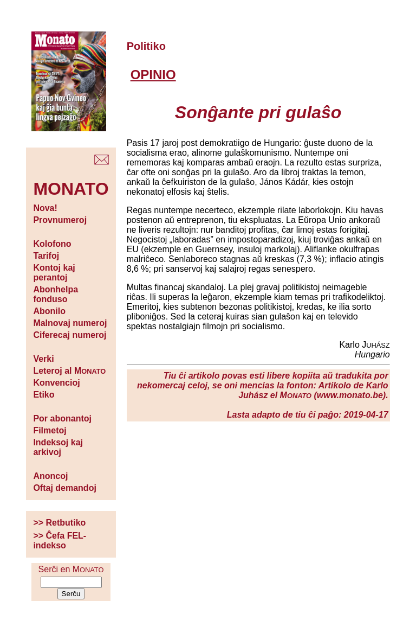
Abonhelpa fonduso (55, 294)
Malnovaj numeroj (70, 323)
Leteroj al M (69, 370)
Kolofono (52, 243)
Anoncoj (50, 476)
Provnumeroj (60, 220)
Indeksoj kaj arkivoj (58, 447)
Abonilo (49, 311)
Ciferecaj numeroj (69, 335)
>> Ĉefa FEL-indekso (59, 540)
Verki (43, 358)
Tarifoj (46, 255)
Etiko (43, 394)
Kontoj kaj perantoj (54, 272)
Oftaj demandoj (64, 488)
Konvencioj (56, 382)
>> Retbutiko (59, 522)
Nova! (45, 208)
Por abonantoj (62, 418)
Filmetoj (49, 430)
